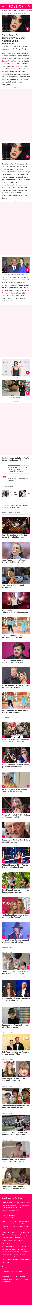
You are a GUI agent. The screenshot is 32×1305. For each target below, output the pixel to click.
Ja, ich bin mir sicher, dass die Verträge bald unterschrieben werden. (17, 469)
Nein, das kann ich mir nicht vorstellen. (17, 480)
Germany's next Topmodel (11, 61)
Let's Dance (8, 56)
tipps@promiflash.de (11, 507)
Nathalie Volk (11, 53)
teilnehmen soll (14, 66)
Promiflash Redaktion (21, 46)
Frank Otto (5, 71)
